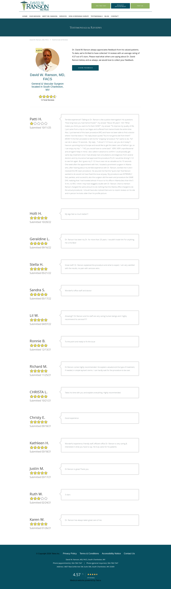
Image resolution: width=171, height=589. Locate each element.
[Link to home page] (40, 6)
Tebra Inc (55, 554)
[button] (120, 6)
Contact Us (129, 553)
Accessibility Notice (111, 553)
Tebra (98, 580)
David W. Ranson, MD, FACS (39, 40)
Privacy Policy (70, 553)
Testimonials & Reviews (60, 40)
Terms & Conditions (89, 553)
